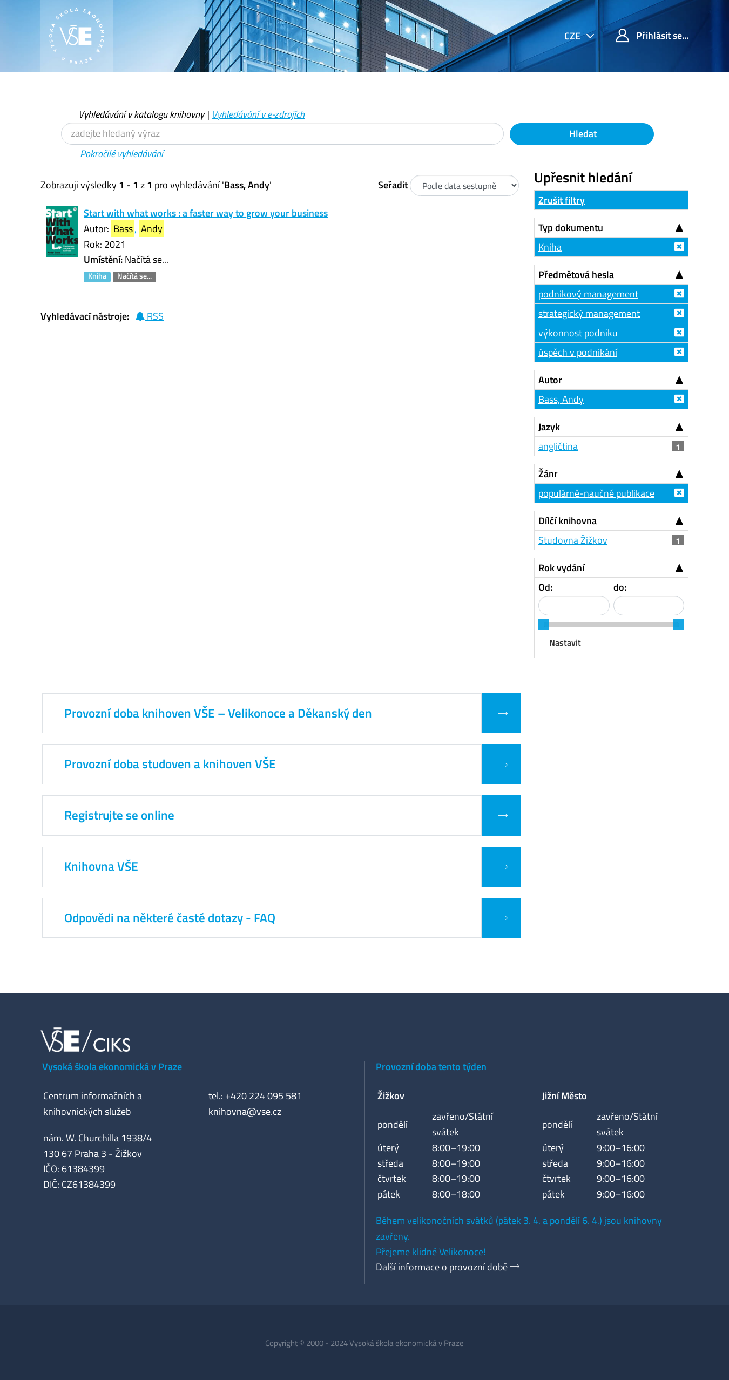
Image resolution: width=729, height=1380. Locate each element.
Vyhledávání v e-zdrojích (258, 114)
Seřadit (393, 185)
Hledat (582, 133)
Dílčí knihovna (567, 520)
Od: (545, 587)
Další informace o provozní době (442, 1267)
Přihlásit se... (652, 35)
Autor (550, 380)
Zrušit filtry (561, 200)
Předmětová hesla (576, 274)
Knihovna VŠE (101, 866)
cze (573, 36)
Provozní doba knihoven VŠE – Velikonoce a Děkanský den (218, 713)
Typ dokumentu (570, 227)
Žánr (548, 473)
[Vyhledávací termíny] (282, 134)
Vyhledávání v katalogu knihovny (141, 114)
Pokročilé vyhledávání (121, 153)
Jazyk (549, 427)
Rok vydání (561, 567)
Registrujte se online (119, 815)
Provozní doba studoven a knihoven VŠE (170, 764)
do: (619, 587)
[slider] (543, 624)
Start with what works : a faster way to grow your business (206, 213)
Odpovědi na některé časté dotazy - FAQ (169, 918)
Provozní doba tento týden (431, 1066)
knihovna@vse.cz (244, 1111)
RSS (149, 316)
